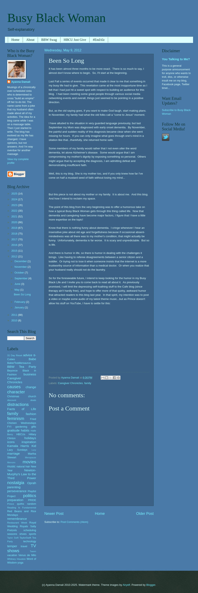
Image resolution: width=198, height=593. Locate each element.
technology (29, 541)
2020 (14, 222)
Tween (33, 551)
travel (24, 546)
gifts (33, 426)
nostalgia (15, 482)
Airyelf (126, 584)
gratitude (13, 430)
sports (32, 533)
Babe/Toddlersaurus (19, 362)
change (31, 387)
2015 (14, 250)
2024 (14, 199)
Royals (24, 526)
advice (27, 355)
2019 (14, 227)
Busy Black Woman (56, 18)
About (30, 39)
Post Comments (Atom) (74, 521)
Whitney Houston (16, 559)
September (21, 278)
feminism (15, 418)
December (20, 261)
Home (15, 39)
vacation (12, 555)
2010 (14, 320)
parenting (13, 487)
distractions (18, 404)
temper (12, 546)
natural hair (23, 466)
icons (11, 442)
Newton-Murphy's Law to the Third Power (21, 474)
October (19, 272)
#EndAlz (99, 39)
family (87, 383)
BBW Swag (49, 39)
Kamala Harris (18, 446)
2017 (14, 239)
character (16, 391)
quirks (20, 503)
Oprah (31, 483)
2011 (14, 314)
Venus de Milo (27, 555)
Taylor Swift (13, 538)
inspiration (29, 442)
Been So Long (22, 294)
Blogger (150, 584)
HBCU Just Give (75, 39)
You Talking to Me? (176, 59)
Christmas (13, 396)
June (17, 283)
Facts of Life (21, 409)
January (19, 307)
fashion (31, 414)
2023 (14, 205)
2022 (14, 210)
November (20, 266)
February (20, 301)
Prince (10, 504)
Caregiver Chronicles (70, 383)
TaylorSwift (25, 537)
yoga (20, 562)
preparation (15, 500)
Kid (34, 446)
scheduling (29, 530)
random (31, 503)
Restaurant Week (17, 522)
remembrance (17, 518)
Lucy (34, 450)
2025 (14, 193)
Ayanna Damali (20, 81)
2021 (14, 216)
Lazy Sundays (17, 449)
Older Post (145, 514)
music (11, 466)
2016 (14, 244)
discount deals (21, 400)
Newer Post (54, 514)
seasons (12, 533)
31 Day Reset (14, 355)
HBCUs (20, 434)
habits (25, 430)
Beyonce (12, 370)
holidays (30, 438)
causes (14, 386)
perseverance (17, 491)
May (17, 289)
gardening (21, 426)
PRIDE (32, 500)
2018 (14, 233)
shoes (22, 533)
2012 (14, 256)
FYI (9, 426)
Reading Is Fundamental (21, 507)
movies (29, 461)
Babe (32, 359)
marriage (13, 453)
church (32, 396)
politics (29, 495)
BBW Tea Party (21, 366)
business (30, 374)
